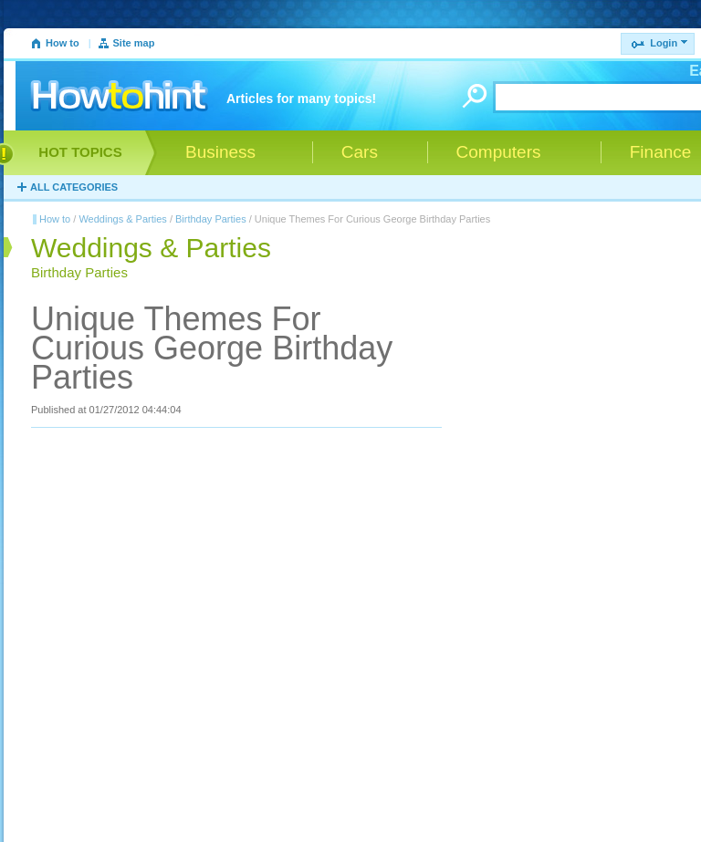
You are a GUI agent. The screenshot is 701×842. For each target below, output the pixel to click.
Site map (134, 42)
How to (62, 42)
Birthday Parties (210, 218)
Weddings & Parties (122, 218)
